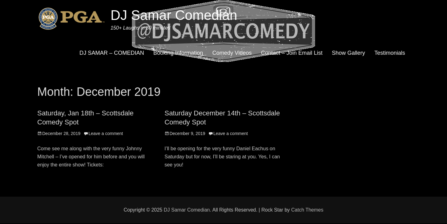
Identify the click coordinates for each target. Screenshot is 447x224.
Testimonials (389, 53)
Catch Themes (307, 209)
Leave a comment (105, 133)
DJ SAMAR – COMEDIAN (111, 53)
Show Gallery (348, 53)
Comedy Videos (232, 53)
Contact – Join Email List (292, 53)
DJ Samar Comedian (174, 15)
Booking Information (178, 53)
